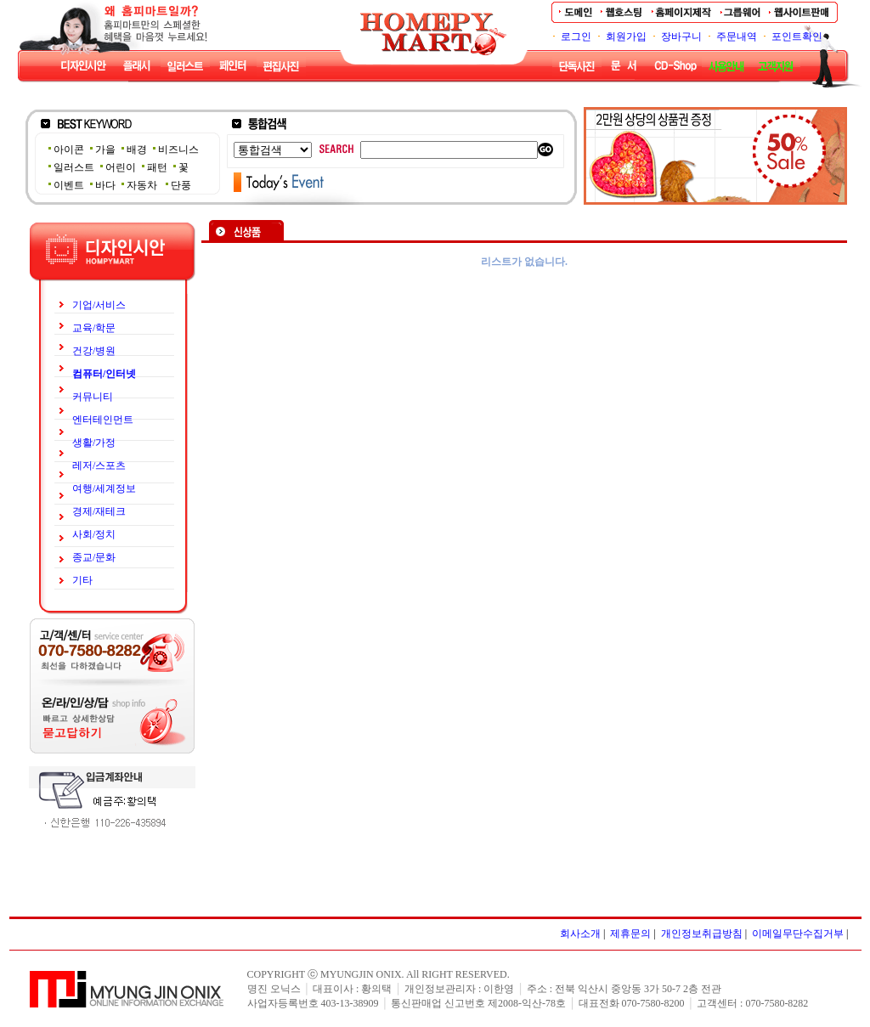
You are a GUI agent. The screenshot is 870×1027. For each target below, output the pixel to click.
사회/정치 (94, 534)
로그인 (576, 36)
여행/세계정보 (104, 488)
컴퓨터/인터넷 (104, 374)
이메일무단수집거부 (798, 934)
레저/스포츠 (99, 465)
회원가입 (626, 36)
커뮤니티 (92, 397)
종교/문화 (94, 557)
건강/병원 (94, 351)
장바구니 (681, 36)
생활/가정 (94, 443)
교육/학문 (94, 328)
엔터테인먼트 (102, 420)
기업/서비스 (99, 305)
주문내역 (736, 36)
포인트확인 (796, 36)
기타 (82, 580)
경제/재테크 (99, 511)
